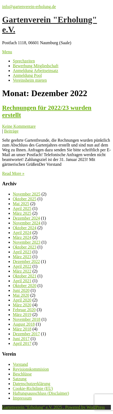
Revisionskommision (31, 369)
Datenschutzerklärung (31, 383)
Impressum (22, 398)
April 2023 (22, 252)
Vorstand (20, 364)
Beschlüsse (22, 374)
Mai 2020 (21, 295)
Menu (7, 52)
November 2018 (27, 319)
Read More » (13, 173)
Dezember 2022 (26, 261)
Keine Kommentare (19, 126)
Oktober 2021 (24, 276)
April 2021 (22, 280)
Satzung (20, 379)
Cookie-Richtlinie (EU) (33, 388)
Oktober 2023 (24, 247)
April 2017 (22, 343)
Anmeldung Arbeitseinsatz (35, 70)
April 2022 (22, 266)
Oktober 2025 (24, 199)
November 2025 (27, 194)
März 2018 (22, 329)
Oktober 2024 (24, 227)
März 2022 (22, 271)
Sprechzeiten (24, 61)
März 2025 (22, 213)
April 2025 (22, 208)
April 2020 (22, 300)
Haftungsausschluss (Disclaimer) (41, 393)
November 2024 (27, 223)
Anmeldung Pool (27, 75)
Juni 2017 (21, 338)
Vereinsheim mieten (30, 80)
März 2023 (22, 256)
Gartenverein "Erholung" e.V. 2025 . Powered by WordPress (53, 407)
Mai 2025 (21, 203)
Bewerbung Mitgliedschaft (35, 65)
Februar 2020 (24, 309)
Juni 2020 (21, 290)
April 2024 (22, 232)
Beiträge (11, 131)
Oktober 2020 (24, 285)
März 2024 (22, 237)
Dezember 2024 (26, 218)
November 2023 (27, 242)
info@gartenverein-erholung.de (29, 6)
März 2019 (22, 314)
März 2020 (22, 305)
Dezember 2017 (26, 334)
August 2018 (24, 324)
